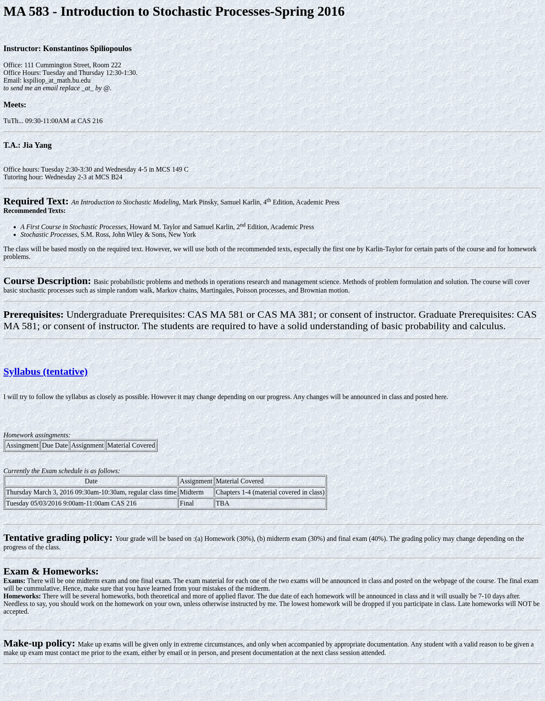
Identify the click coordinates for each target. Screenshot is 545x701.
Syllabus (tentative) (45, 371)
